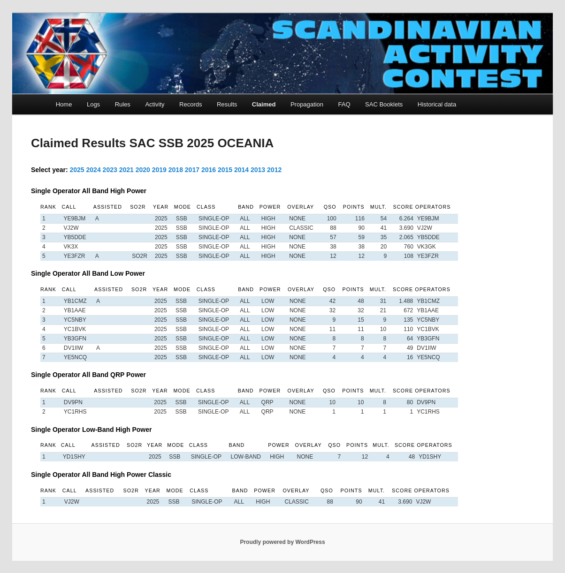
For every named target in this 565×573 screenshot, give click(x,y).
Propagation (306, 104)
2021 (126, 169)
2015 (225, 169)
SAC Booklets (384, 104)
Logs (93, 104)
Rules (122, 104)
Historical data (437, 104)
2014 (241, 169)
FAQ (344, 104)
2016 (208, 169)
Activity (154, 104)
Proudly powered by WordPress (282, 542)
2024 (93, 169)
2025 (77, 169)
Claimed (264, 104)
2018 (175, 169)
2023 (110, 169)
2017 (192, 169)
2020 (143, 169)
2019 (159, 169)
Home (64, 104)
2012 (274, 169)
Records (190, 104)
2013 (258, 169)
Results (227, 104)
